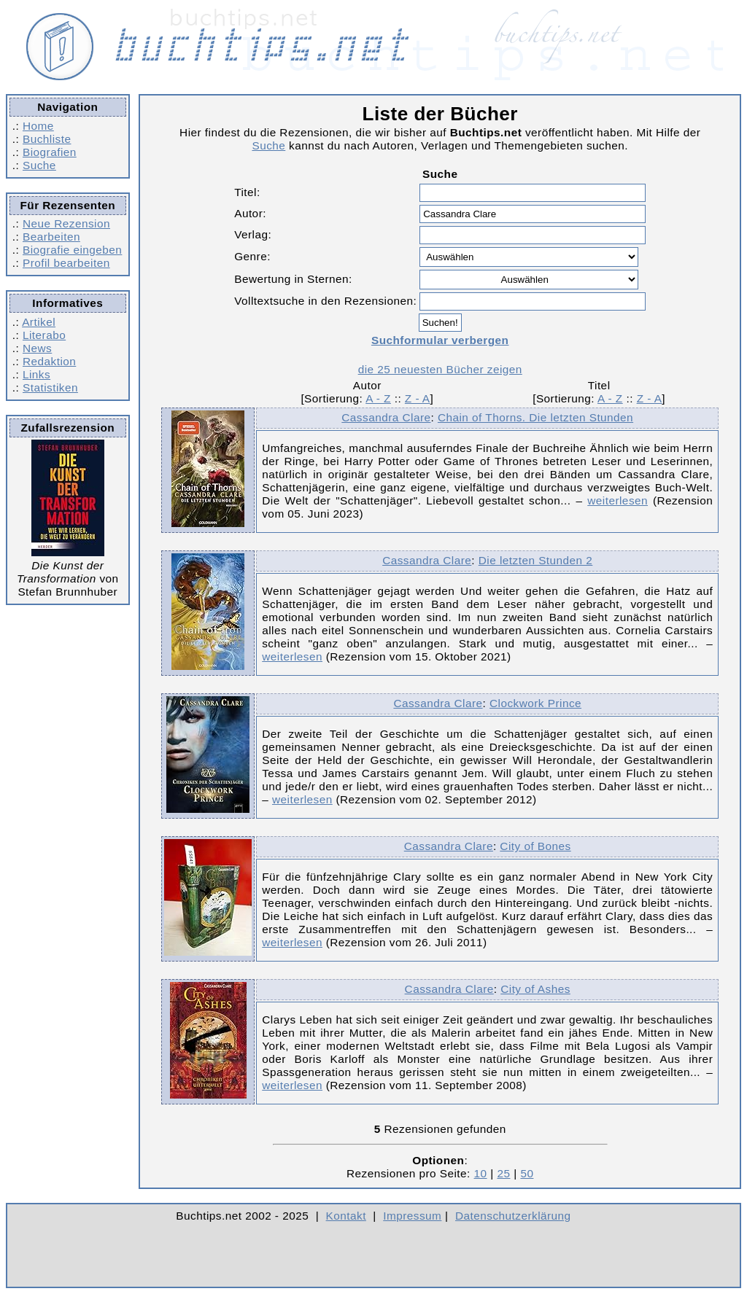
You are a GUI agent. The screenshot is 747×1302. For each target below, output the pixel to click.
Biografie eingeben (72, 249)
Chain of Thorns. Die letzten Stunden (535, 417)
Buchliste (47, 139)
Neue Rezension (66, 223)
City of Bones (535, 846)
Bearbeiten (51, 236)
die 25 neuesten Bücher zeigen (440, 369)
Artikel (38, 322)
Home (38, 126)
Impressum (412, 1215)
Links (36, 374)
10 (480, 1173)
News (37, 348)
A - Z (378, 398)
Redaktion (49, 361)
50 (526, 1173)
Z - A (417, 398)
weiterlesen (617, 500)
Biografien (50, 152)
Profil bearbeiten (66, 263)
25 (503, 1173)
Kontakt (346, 1215)
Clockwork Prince (535, 703)
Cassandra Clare (385, 417)
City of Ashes (535, 989)
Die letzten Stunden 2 (536, 560)
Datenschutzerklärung (513, 1215)
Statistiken (50, 387)
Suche (39, 165)
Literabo (44, 335)
